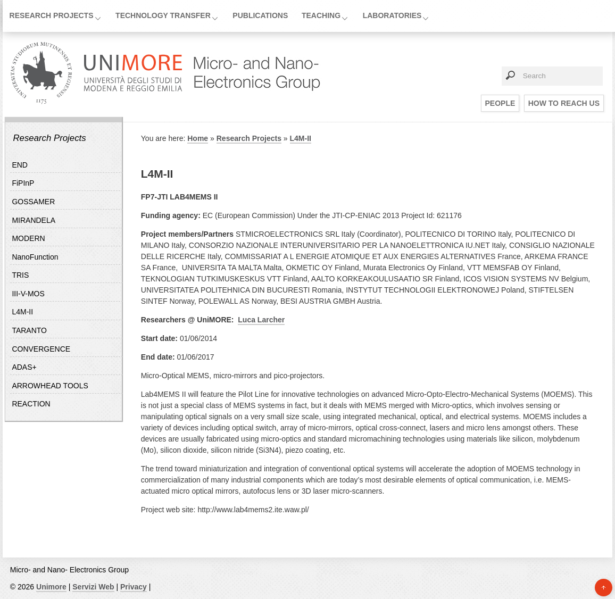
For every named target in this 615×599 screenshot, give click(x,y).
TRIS (20, 275)
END (20, 165)
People (500, 103)
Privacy (133, 587)
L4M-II (22, 311)
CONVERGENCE (41, 349)
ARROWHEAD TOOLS (50, 385)
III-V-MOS (28, 293)
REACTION (31, 404)
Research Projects (52, 15)
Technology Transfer (163, 15)
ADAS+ (24, 367)
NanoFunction (35, 257)
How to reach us (564, 103)
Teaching (321, 15)
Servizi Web (93, 587)
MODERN (28, 238)
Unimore (51, 587)
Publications (260, 15)
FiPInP (23, 183)
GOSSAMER (33, 201)
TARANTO (29, 330)
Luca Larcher (261, 319)
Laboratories (392, 15)
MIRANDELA (33, 220)
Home (197, 138)
